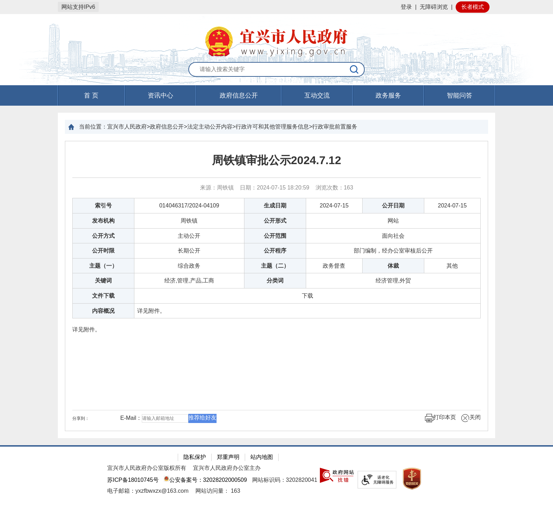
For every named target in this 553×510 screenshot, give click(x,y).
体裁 (393, 266)
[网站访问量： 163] (217, 491)
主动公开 (189, 236)
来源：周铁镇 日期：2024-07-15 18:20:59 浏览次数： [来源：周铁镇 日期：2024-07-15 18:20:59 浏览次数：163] (276, 188)
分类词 (275, 281)
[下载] (307, 295)
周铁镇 (189, 221)
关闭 (471, 418)
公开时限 (103, 251)
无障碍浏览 (434, 7)
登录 (406, 7)
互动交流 (317, 95)
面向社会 (393, 236)
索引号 (103, 206)
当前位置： (93, 127)
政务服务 (388, 95)
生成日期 (275, 206)
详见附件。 (151, 311)
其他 (452, 266)
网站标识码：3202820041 (284, 480)
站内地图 (261, 457)
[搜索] (354, 69)
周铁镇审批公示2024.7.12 (276, 160)
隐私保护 (194, 457)
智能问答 (459, 95)
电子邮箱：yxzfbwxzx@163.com (148, 491)
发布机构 (103, 221)
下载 (307, 296)
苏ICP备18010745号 (133, 480)
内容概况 (103, 311)
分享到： (80, 418)
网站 (393, 221)
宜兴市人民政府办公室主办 (227, 468)
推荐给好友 (202, 418)
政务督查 (334, 266)
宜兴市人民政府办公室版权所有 (146, 468)
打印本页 (440, 418)
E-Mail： (131, 418)
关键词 (103, 281)
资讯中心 (160, 95)
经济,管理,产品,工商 (189, 281)
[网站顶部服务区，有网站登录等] (276, 7)
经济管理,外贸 (393, 281)
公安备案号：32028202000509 (205, 480)
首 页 (91, 95)
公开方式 (103, 236)
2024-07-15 (334, 206)
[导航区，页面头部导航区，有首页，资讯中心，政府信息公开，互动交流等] (276, 95)
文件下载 (103, 296)
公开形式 (275, 221)
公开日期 (393, 206)
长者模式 (472, 7)
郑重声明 (228, 457)
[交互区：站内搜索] (276, 69)
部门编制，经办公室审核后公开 (393, 251)
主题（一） (103, 266)
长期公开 (189, 251)
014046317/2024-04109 (189, 206)
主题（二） (275, 266)
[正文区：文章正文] (276, 286)
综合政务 (189, 266)
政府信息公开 (239, 95)
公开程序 (275, 251)
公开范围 (275, 236)
